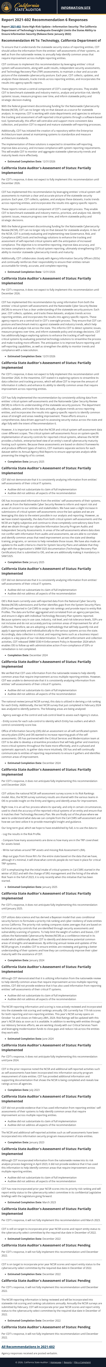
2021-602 (15, 26)
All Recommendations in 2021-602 (28, 1347)
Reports (68, 1362)
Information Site (75, 8)
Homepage (55, 1362)
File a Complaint (82, 1362)
